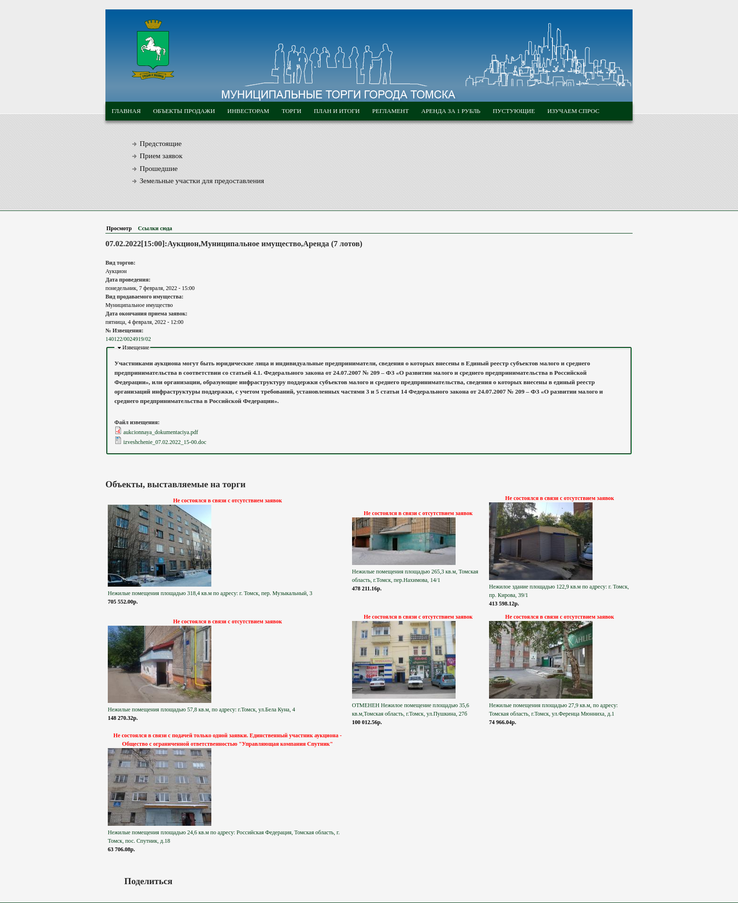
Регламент (390, 110)
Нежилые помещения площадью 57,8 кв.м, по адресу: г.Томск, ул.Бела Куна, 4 (201, 709)
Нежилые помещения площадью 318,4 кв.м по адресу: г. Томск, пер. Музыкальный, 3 (210, 593)
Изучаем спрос (573, 110)
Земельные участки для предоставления (202, 181)
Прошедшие (159, 168)
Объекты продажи (184, 110)
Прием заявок (161, 156)
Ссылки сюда (155, 228)
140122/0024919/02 (128, 339)
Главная (126, 110)
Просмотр (121, 228)
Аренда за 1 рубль (451, 110)
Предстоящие (161, 143)
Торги (291, 110)
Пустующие (514, 110)
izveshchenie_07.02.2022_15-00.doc (164, 442)
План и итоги (337, 110)
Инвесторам (248, 110)
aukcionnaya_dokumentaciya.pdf (160, 432)
